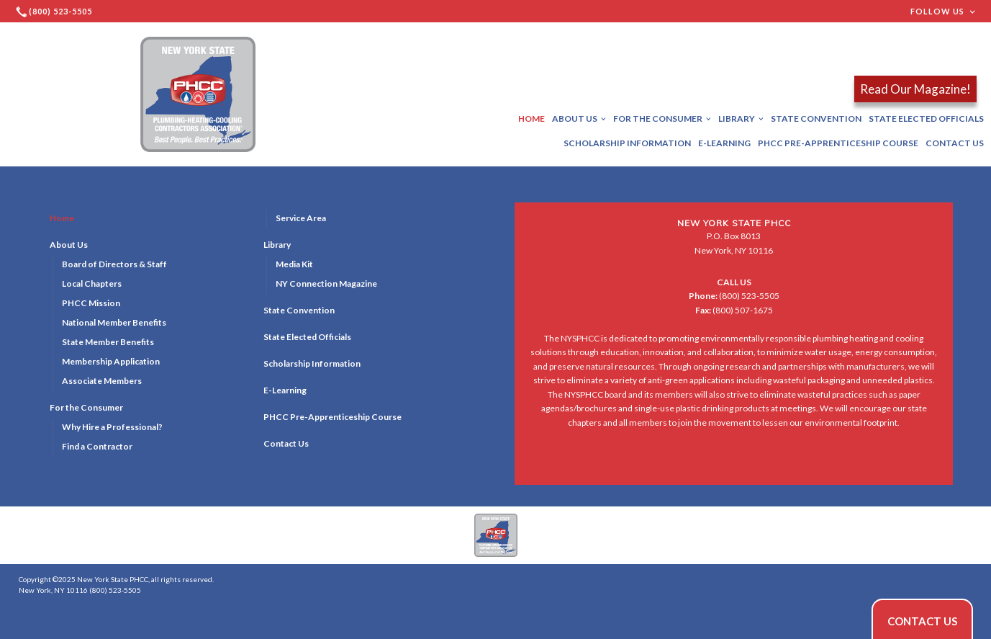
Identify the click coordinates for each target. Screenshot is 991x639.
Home (531, 118)
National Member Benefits (114, 322)
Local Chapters (92, 283)
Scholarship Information (627, 143)
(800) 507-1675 (734, 310)
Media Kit (294, 264)
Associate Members (102, 380)
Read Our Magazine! (915, 89)
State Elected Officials (926, 118)
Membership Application (111, 361)
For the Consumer (662, 118)
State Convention (816, 118)
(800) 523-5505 (734, 295)
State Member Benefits (108, 341)
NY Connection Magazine (326, 283)
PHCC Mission (91, 303)
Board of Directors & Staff (114, 264)
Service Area (301, 218)
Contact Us (955, 143)
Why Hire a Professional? (112, 426)
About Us (579, 118)
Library (741, 118)
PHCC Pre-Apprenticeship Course (838, 143)
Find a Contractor (97, 446)
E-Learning (724, 143)
